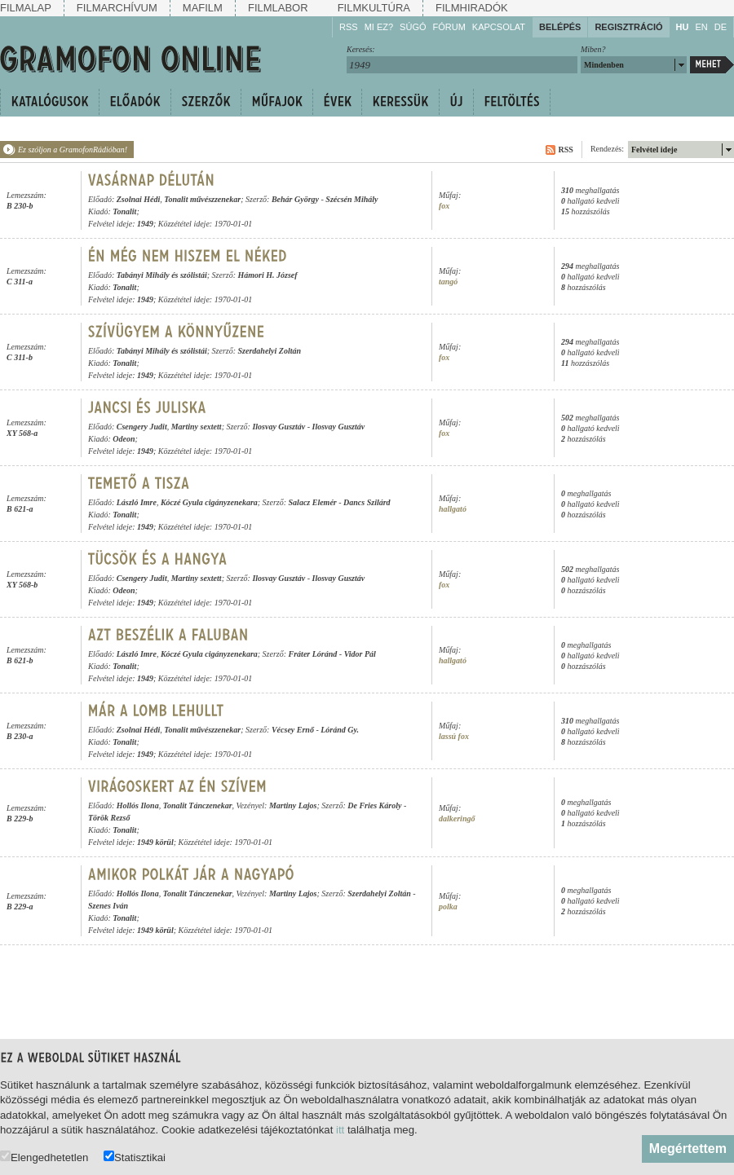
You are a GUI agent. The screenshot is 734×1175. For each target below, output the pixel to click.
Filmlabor (278, 8)
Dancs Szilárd (367, 502)
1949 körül (155, 842)
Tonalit (124, 211)
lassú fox (454, 736)
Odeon (124, 438)
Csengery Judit (142, 426)
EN (701, 27)
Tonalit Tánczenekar (197, 805)
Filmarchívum (117, 8)
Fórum (449, 27)
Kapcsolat (498, 27)
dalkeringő (457, 818)
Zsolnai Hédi (139, 199)
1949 (145, 223)
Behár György (295, 199)
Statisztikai (135, 1157)
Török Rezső (109, 817)
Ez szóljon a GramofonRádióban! (72, 149)
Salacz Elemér (313, 502)
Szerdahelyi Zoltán (270, 350)
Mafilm (203, 8)
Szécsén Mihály (351, 199)
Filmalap (25, 8)
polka (448, 906)
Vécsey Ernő (293, 729)
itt (340, 1130)
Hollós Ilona (138, 805)
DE (720, 27)
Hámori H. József (268, 275)
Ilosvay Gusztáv (278, 426)
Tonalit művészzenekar (202, 199)
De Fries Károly (374, 805)
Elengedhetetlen (44, 1157)
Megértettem (688, 1148)
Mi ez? (379, 27)
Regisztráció (628, 27)
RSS (348, 27)
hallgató (452, 508)
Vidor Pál (360, 653)
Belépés (560, 27)
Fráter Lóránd (313, 653)
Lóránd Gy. (340, 729)
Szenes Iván (108, 905)
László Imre (137, 502)
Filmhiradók (472, 8)
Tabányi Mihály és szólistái (162, 275)
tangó (448, 281)
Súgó (413, 27)
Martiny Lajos (293, 805)
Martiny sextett (196, 426)
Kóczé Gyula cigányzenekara (209, 502)
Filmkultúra (374, 8)
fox (444, 205)
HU (682, 27)
